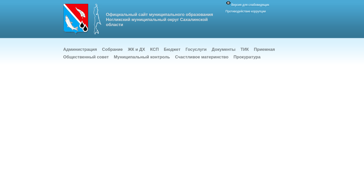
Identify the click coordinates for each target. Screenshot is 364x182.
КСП (154, 49)
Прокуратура (247, 57)
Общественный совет (86, 57)
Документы (223, 49)
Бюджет (172, 49)
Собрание (112, 49)
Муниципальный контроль (142, 57)
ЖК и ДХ (136, 49)
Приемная (264, 49)
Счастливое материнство (201, 57)
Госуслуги (196, 49)
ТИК (245, 49)
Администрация (80, 49)
